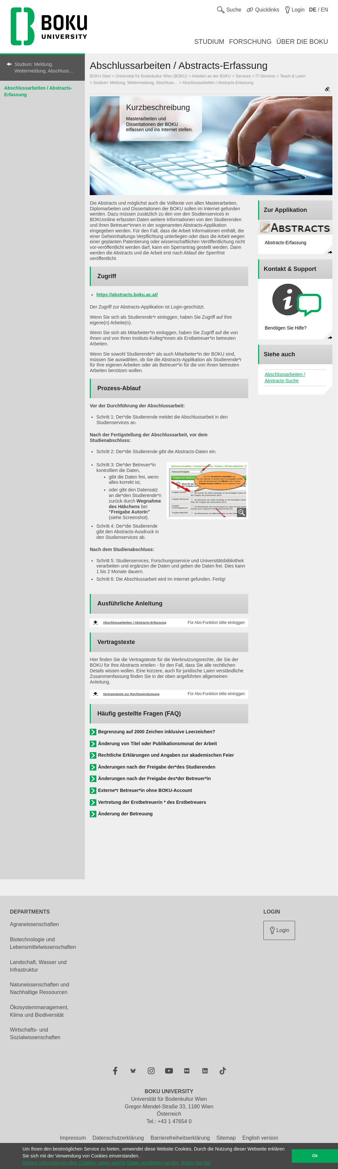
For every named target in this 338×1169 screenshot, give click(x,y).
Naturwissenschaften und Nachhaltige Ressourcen (39, 988)
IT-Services (265, 76)
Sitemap (226, 1138)
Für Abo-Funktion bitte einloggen (216, 622)
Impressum (73, 1138)
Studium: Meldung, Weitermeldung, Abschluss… (44, 67)
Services (243, 76)
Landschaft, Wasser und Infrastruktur (38, 966)
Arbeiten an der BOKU (211, 76)
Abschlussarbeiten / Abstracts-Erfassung (217, 82)
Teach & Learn (292, 76)
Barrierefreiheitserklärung (180, 1138)
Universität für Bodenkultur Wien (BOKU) (151, 76)
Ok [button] (315, 1156)
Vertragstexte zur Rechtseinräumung (131, 694)
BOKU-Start (100, 76)
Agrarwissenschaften (34, 924)
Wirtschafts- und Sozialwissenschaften (35, 1033)
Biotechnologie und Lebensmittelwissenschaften (43, 943)
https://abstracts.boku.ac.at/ (127, 294)
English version (260, 1138)
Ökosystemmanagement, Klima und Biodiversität (39, 1011)
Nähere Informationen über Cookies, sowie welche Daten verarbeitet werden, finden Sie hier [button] (116, 1162)
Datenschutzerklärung (118, 1138)
